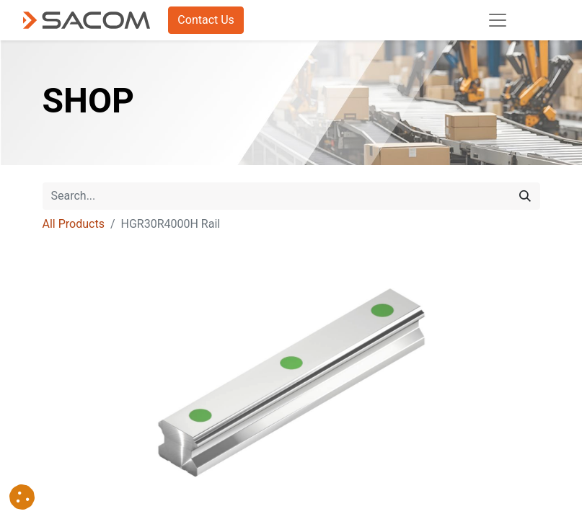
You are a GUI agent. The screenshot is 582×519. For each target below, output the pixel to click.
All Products (74, 224)
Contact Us (205, 20)
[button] (22, 497)
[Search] (525, 196)
